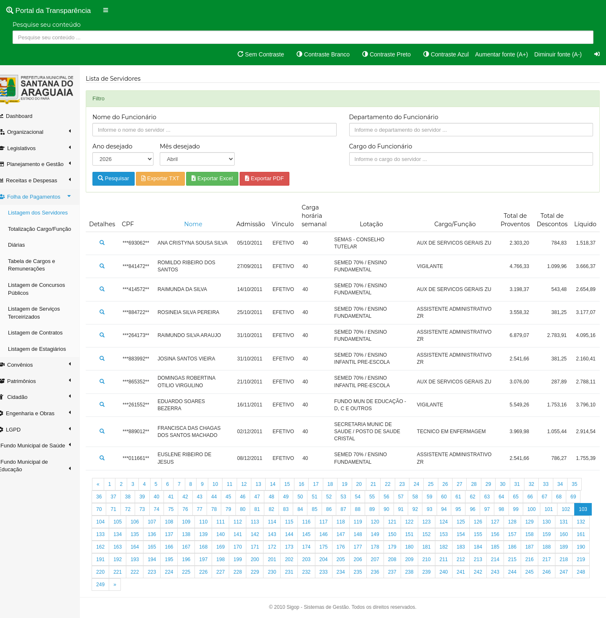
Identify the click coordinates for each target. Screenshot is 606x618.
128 (538, 522)
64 (509, 497)
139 (246, 534)
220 (194, 572)
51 (322, 497)
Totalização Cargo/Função (47, 229)
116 (331, 522)
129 (555, 522)
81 (265, 509)
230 (366, 572)
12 (252, 484)
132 (126, 534)
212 (538, 559)
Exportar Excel (220, 178)
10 (223, 484)
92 (423, 509)
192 (194, 559)
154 (503, 534)
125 (486, 522)
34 (568, 484)
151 (452, 534)
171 (314, 547)
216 (126, 572)
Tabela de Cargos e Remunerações (40, 265)
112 (263, 522)
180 (469, 547)
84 (308, 509)
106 (160, 522)
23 (410, 484)
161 (143, 547)
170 (297, 547)
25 (439, 484)
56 (394, 497)
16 (309, 484)
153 (486, 534)
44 (222, 497)
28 (482, 484)
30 (511, 484)
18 (338, 484)
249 (211, 584)
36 (107, 497)
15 (295, 484)
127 (521, 522)
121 (418, 522)
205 (418, 559)
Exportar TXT (169, 178)
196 (263, 559)
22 (396, 484)
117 (349, 522)
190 (160, 559)
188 (126, 559)
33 (554, 484)
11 (237, 484)
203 (383, 559)
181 (486, 547)
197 (280, 559)
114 (297, 522)
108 (194, 522)
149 (418, 534)
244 (126, 584)
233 (418, 572)
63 (495, 497)
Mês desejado (187, 146)
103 (109, 522)
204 (400, 559)
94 (452, 509)
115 (314, 522)
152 (469, 534)
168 (263, 547)
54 (365, 497)
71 (121, 509)
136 (194, 534)
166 (229, 547)
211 (521, 559)
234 (435, 572)
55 (380, 497)
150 (435, 534)
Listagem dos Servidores (46, 212)
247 (177, 584)
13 (266, 484)
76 (193, 509)
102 (574, 509)
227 (314, 572)
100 (540, 509)
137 (211, 534)
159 (109, 547)
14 (281, 484)
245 (143, 584)
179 (452, 547)
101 (557, 509)
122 (435, 522)
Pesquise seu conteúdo (47, 24)
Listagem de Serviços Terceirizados (42, 313)
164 (194, 547)
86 (337, 509)
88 (365, 509)
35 (583, 484)
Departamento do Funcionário (397, 117)
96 (480, 509)
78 (222, 509)
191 (177, 559)
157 (555, 534)
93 (437, 509)
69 (581, 497)
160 (126, 547)
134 (160, 534)
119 (383, 522)
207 (452, 559)
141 (280, 534)
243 (109, 584)
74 (164, 509)
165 (211, 547)
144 (331, 534)
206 (435, 559)
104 (126, 522)
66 (538, 497)
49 (294, 497)
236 (469, 572)
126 (503, 522)
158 (572, 534)
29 (496, 484)
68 (567, 497)
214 (572, 559)
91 (409, 509)
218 (160, 572)
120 (400, 522)
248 (194, 584)
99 (524, 509)
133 (143, 534)
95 (466, 509)
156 (538, 534)
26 (453, 484)
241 (555, 572)
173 (349, 547)
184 (538, 547)
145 (349, 534)
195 (246, 559)
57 (409, 497)
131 (109, 534)
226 (297, 572)
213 (555, 559)
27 (467, 484)
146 (366, 534)
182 (503, 547)
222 (229, 572)
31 (525, 484)
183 (521, 547)
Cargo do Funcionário (385, 146)
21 (381, 484)
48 (279, 497)
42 (193, 497)
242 (572, 572)
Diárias (24, 245)
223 (246, 572)
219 (177, 572)
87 (351, 509)
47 (265, 497)
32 (539, 484)
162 (160, 547)
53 (351, 497)
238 (503, 572)
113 (280, 522)
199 (314, 559)
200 (331, 559)
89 (380, 509)
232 (400, 572)
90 (394, 509)
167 (246, 547)
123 (452, 522)
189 (143, 559)
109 (211, 522)
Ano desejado (121, 146)
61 (466, 497)
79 (236, 509)
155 (521, 534)
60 (452, 497)
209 (486, 559)
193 (211, 559)
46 (251, 497)
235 (452, 572)
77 (208, 509)
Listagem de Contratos (43, 332)
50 (308, 497)
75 (179, 509)
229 (349, 572)
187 (109, 559)
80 (251, 509)
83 (294, 509)
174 (366, 547)
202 (366, 559)
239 (521, 572)
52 (337, 497)
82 (279, 509)
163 (177, 547)
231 (383, 572)
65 (524, 497)
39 (150, 497)
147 (383, 534)
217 (143, 572)
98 (509, 509)
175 (383, 547)
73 (150, 509)
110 (229, 522)
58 (423, 497)
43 (208, 497)
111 (246, 522)
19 (352, 484)
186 (572, 547)
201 (349, 559)
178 (435, 547)
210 (503, 559)
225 (280, 572)
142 (297, 534)
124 (469, 522)
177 (418, 547)
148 (400, 534)
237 (486, 572)
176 (400, 547)
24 (424, 484)
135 (177, 534)
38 (136, 497)
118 (366, 522)
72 (136, 509)
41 (179, 497)
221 (211, 572)
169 (280, 547)
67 (552, 497)
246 (160, 584)
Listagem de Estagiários (45, 349)
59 (437, 497)
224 (263, 572)
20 (367, 484)
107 (177, 522)
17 (324, 484)
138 (229, 534)
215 (109, 572)
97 (495, 509)
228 (331, 572)
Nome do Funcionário (133, 117)
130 (572, 522)
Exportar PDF (272, 178)
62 (480, 497)
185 (555, 547)
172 (331, 547)
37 (121, 497)
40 (164, 497)
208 (469, 559)
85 (322, 509)
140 (263, 534)
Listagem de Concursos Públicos (45, 289)
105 (143, 522)
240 (538, 572)
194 (229, 559)
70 (107, 509)
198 (297, 559)
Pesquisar (121, 178)
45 (236, 497)
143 (314, 534)
